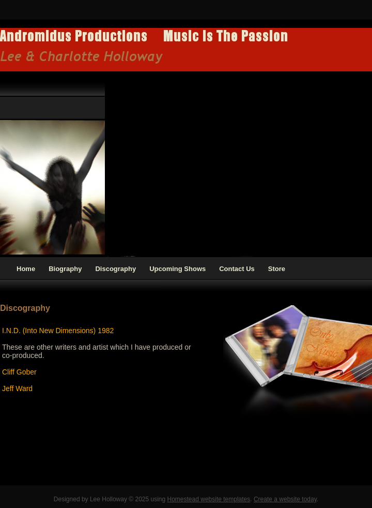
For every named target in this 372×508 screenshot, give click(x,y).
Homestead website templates (209, 499)
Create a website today (285, 499)
